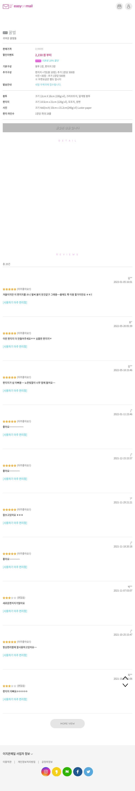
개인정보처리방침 (26, 761)
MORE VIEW (67, 723)
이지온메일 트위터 (88, 771)
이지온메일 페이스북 (77, 771)
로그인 (128, 6)
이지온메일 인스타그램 (45, 771)
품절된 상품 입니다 (67, 127)
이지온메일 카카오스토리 (56, 771)
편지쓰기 (119, 6)
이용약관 (7, 761)
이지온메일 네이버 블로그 (67, 771)
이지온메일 (17, 6)
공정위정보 (47, 761)
